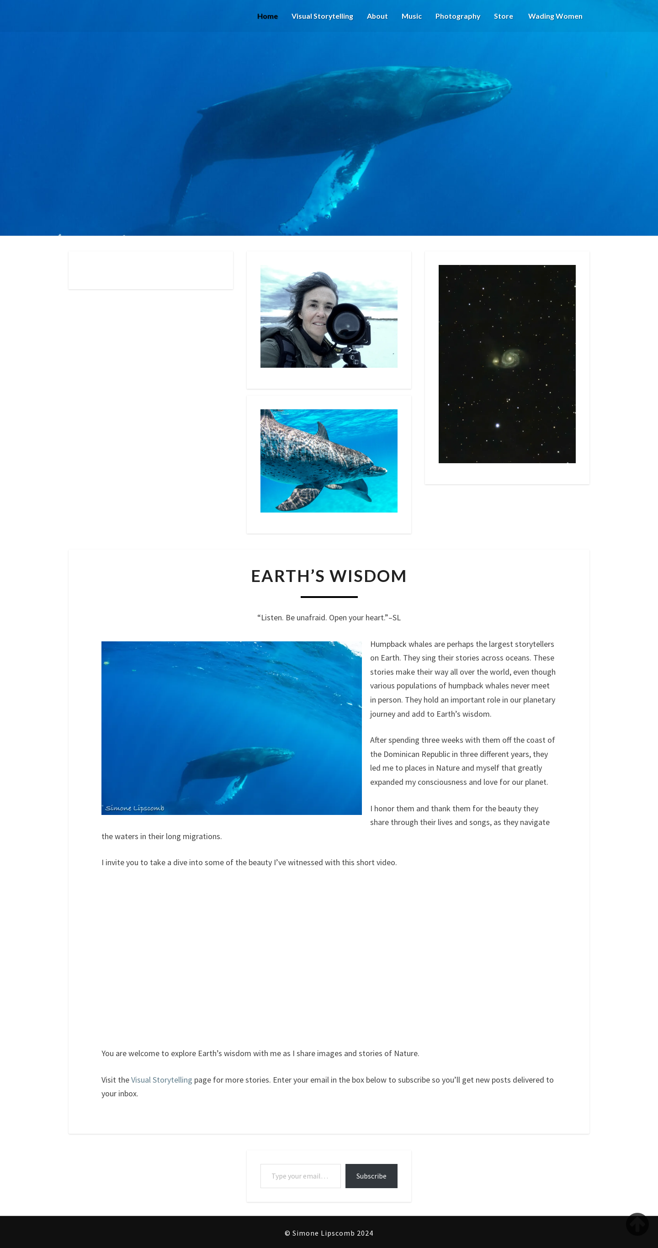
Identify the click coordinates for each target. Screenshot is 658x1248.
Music (411, 15)
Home (266, 15)
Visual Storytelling (321, 15)
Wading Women (555, 15)
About (376, 15)
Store (503, 15)
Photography (457, 15)
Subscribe (371, 1175)
